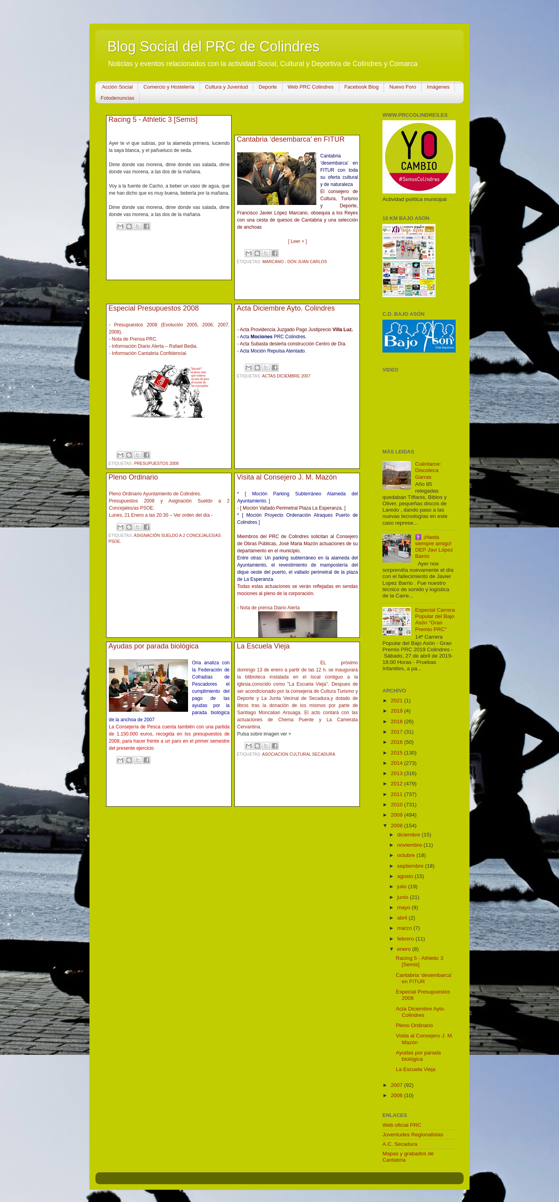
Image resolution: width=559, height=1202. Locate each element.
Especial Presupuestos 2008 (153, 308)
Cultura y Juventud (226, 87)
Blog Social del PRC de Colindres (213, 46)
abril (403, 918)
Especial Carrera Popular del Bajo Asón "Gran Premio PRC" (435, 619)
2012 (397, 784)
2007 (397, 1085)
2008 (397, 826)
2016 (397, 742)
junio (403, 897)
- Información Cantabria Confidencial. (148, 353)
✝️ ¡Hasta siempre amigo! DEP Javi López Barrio (434, 546)
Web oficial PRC (401, 1125)
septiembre (411, 866)
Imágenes (438, 87)
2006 (397, 1095)
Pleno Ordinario (133, 477)
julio (402, 886)
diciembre (409, 835)
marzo (405, 928)
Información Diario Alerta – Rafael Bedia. (155, 346)
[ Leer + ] (297, 241)
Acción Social (117, 87)
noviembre (410, 845)
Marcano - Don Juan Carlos (294, 261)
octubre (406, 855)
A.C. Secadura (399, 1144)
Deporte (268, 87)
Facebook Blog (361, 87)
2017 (397, 732)
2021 (397, 700)
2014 (397, 763)
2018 (397, 721)
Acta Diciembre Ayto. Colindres (286, 308)
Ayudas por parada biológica (153, 646)
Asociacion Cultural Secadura (298, 754)
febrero (406, 939)
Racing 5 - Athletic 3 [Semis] (153, 119)
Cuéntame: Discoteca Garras (428, 470)
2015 (397, 753)
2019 (397, 711)
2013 (397, 773)
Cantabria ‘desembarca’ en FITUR (290, 139)
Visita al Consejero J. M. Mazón (287, 477)
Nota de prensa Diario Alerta (270, 607)
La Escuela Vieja (263, 646)
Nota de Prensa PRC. (134, 339)
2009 (397, 815)
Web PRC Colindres (311, 87)
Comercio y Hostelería (168, 87)
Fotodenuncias (117, 98)
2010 (397, 805)
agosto (405, 876)
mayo (404, 907)
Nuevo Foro (402, 87)
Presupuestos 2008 (156, 463)
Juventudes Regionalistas (412, 1135)
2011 (397, 794)
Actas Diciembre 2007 (286, 375)
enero (404, 949)
